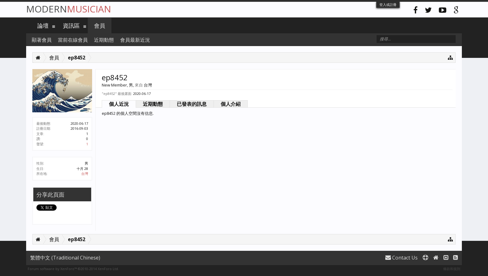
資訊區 (71, 25)
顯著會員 (42, 39)
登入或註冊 (387, 4)
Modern (68, 8)
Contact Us (401, 257)
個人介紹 (231, 104)
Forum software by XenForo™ (73, 268)
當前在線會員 (73, 39)
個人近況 (119, 104)
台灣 (84, 173)
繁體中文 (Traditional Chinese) (65, 257)
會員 (99, 25)
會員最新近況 (135, 39)
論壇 (43, 25)
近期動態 (153, 104)
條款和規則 (451, 268)
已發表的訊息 (192, 104)
